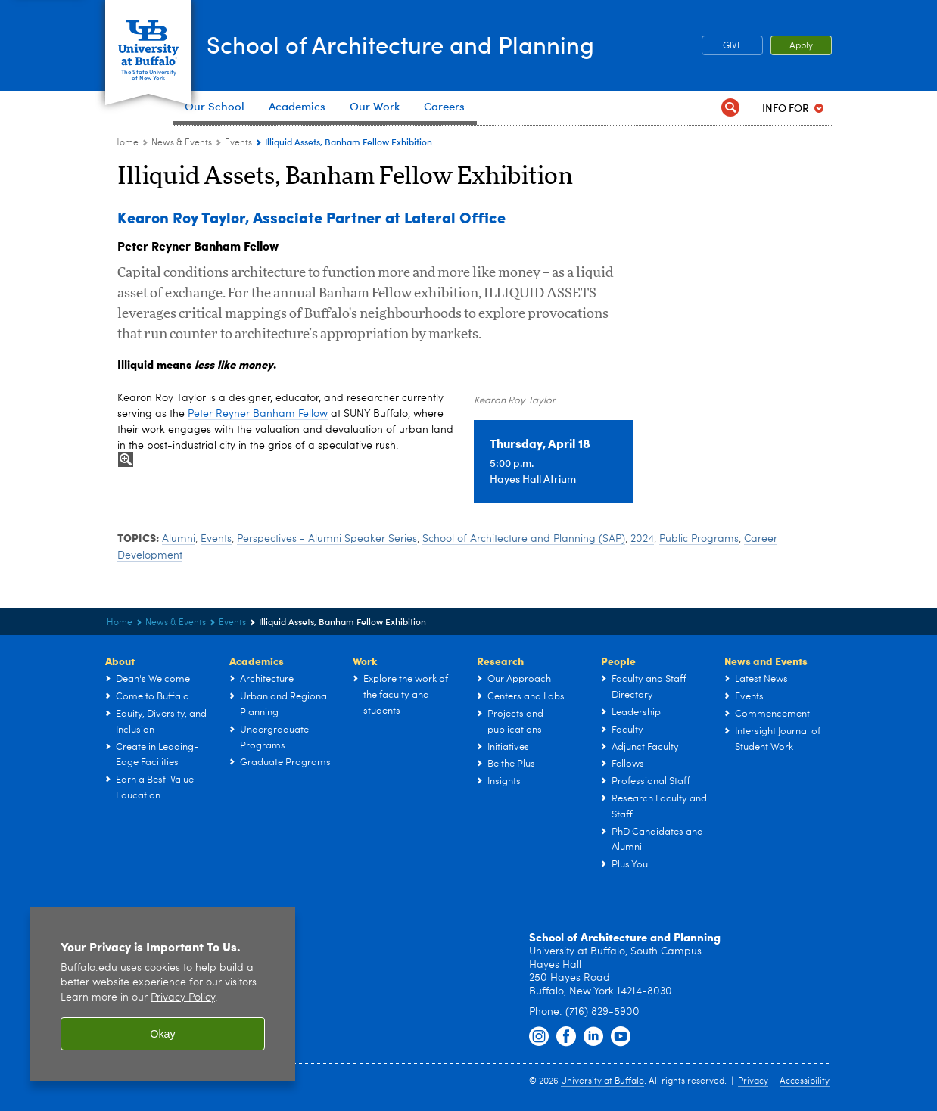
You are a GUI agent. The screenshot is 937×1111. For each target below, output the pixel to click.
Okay (163, 1034)
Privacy (753, 1081)
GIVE (732, 46)
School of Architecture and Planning (440, 44)
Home (126, 143)
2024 (642, 539)
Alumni (178, 539)
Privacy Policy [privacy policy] (183, 998)
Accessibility (805, 1081)
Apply (801, 46)
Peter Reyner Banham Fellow (258, 414)
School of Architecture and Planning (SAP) (523, 539)
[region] (162, 994)
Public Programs (699, 539)
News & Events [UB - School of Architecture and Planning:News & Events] (181, 143)
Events (216, 539)
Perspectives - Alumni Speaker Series (327, 539)
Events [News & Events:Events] (238, 143)
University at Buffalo (602, 1081)
